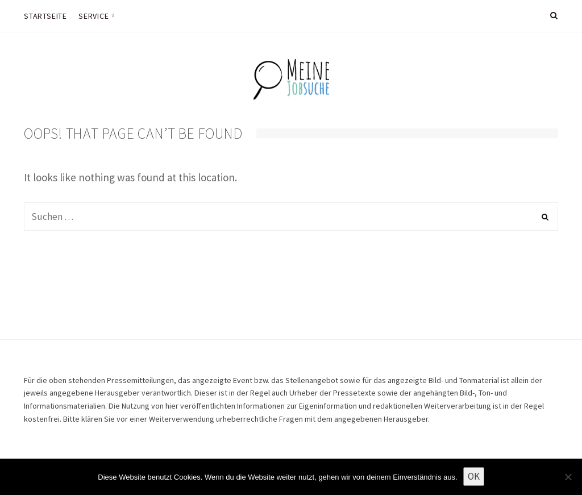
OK (474, 476)
